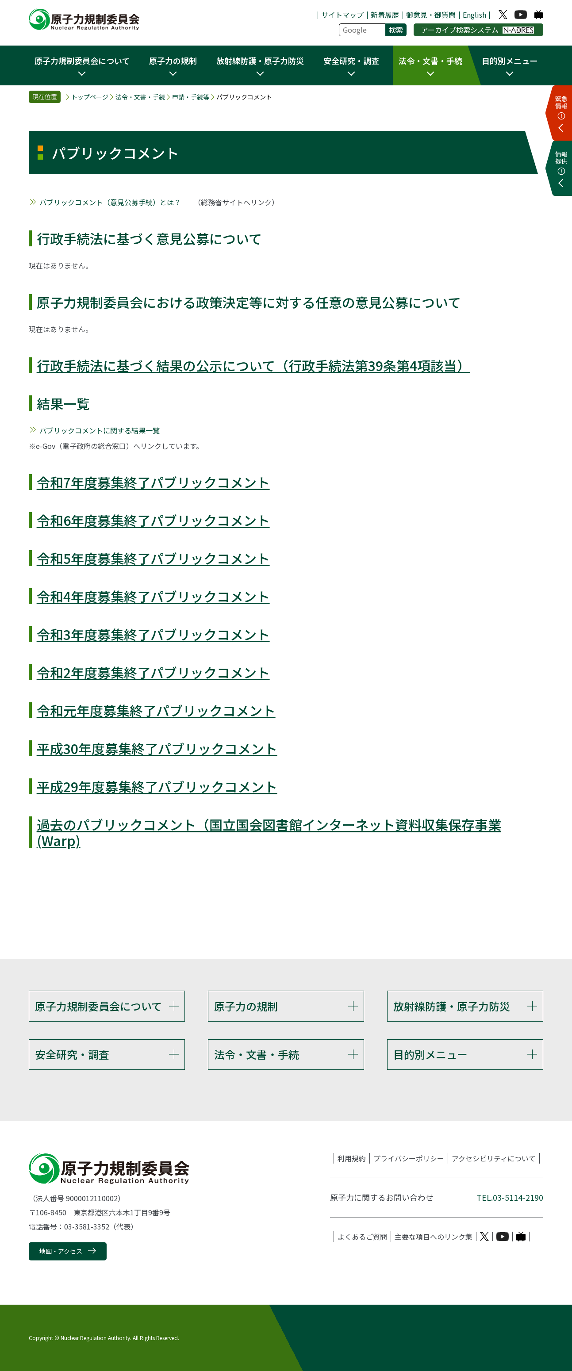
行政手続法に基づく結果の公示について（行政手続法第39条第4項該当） (253, 365)
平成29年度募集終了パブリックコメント (157, 786)
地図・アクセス (60, 1251)
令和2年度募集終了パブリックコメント (153, 672)
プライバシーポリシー (408, 1158)
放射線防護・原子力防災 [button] (260, 60)
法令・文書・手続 (140, 97)
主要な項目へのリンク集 (433, 1236)
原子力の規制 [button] (173, 60)
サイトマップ (342, 14)
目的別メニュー (430, 1054)
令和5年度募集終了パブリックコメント (153, 558)
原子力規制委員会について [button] (82, 60)
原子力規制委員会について (98, 1006)
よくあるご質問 (362, 1236)
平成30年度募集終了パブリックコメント (157, 748)
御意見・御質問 (431, 14)
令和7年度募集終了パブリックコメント (153, 482)
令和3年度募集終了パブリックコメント (153, 634)
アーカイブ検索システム (477, 29)
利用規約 (352, 1158)
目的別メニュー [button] (509, 60)
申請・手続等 (190, 97)
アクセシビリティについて (494, 1158)
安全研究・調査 (72, 1054)
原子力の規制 (246, 1006)
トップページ (89, 97)
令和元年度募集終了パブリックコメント (156, 710)
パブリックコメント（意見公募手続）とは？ (110, 202)
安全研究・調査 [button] (351, 60)
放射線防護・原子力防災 (451, 1006)
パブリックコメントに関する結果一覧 (99, 430)
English (474, 14)
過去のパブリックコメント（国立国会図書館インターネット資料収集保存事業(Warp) (269, 832)
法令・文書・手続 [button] (430, 60)
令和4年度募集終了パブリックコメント (153, 596)
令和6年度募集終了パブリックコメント (153, 520)
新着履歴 (385, 14)
